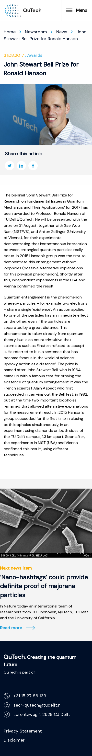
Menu (76, 10)
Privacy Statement (23, 731)
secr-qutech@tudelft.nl (32, 705)
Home (10, 32)
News (61, 32)
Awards (34, 55)
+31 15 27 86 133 (25, 696)
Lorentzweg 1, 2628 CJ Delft (37, 714)
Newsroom (36, 32)
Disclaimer (14, 740)
